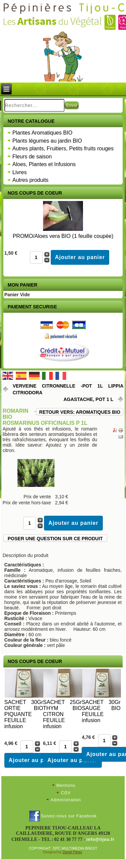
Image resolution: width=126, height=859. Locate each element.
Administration (66, 800)
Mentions (66, 785)
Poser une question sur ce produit (55, 538)
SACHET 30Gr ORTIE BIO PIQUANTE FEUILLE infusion (23, 714)
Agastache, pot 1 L (88, 399)
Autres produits (30, 180)
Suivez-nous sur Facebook (69, 816)
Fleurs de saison (32, 156)
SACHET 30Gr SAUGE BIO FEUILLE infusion (101, 711)
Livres (19, 172)
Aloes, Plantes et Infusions (44, 164)
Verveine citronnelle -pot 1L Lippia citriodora (68, 389)
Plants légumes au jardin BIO (47, 141)
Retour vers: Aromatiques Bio (80, 412)
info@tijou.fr (100, 839)
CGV (66, 793)
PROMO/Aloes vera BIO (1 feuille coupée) (63, 236)
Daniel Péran (72, 852)
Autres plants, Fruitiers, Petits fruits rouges (63, 148)
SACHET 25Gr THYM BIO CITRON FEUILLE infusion (62, 714)
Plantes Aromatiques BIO (42, 133)
